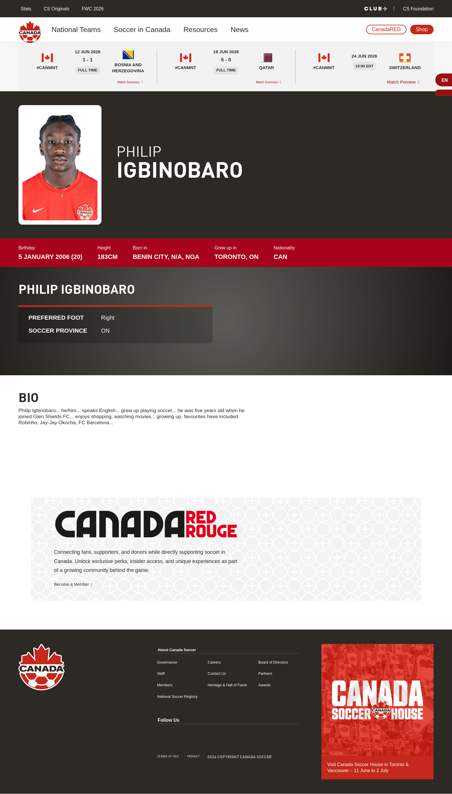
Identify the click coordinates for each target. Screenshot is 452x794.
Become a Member (75, 585)
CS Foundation (418, 8)
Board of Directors (266, 662)
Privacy (171, 757)
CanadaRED (386, 29)
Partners (257, 673)
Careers (196, 662)
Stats (25, 8)
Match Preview (401, 81)
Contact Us (199, 673)
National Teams (75, 30)
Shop (422, 29)
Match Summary (123, 81)
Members (137, 685)
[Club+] (375, 8)
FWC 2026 (91, 8)
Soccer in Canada (126, 30)
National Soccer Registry (153, 696)
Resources (171, 30)
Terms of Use (141, 757)
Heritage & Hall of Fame (212, 685)
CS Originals (55, 8)
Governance (140, 662)
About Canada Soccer (152, 649)
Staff (132, 673)
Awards (256, 685)
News (201, 30)
